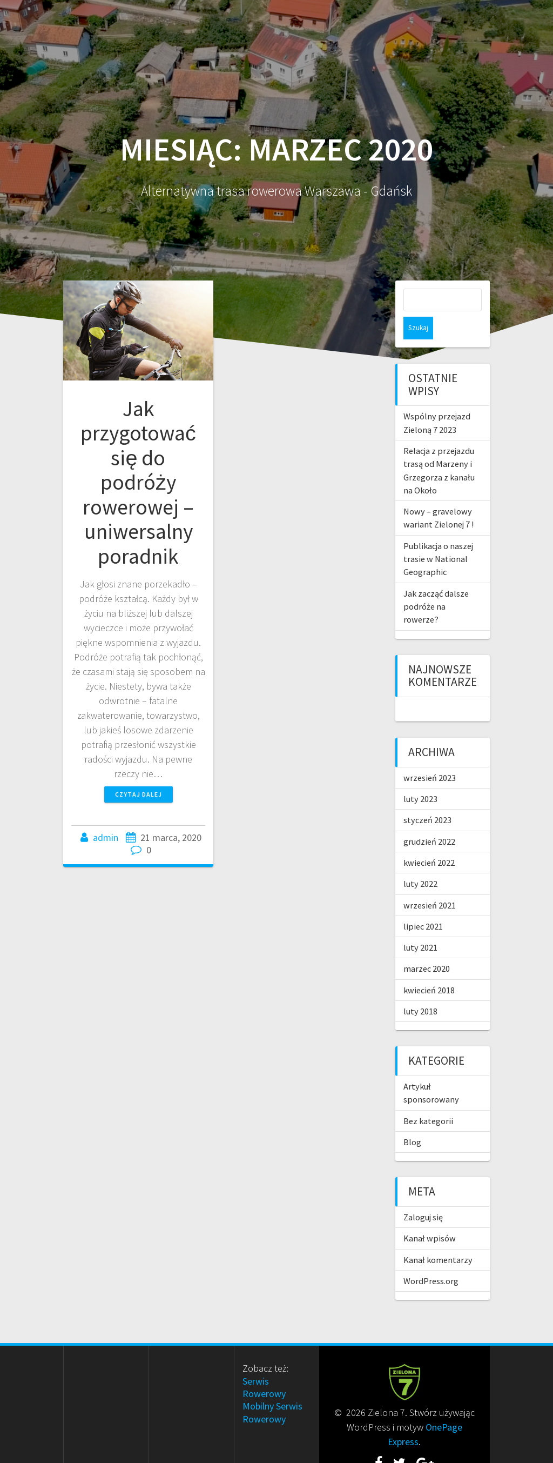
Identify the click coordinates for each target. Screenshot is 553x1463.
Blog (412, 1119)
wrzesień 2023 (429, 755)
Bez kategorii (428, 1098)
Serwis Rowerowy (264, 1364)
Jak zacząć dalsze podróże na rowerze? (436, 584)
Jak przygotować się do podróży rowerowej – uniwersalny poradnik (138, 482)
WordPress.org (430, 1258)
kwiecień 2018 (429, 967)
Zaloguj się (423, 1194)
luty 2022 (420, 861)
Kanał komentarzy (438, 1237)
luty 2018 (420, 988)
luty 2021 (420, 924)
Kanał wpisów (429, 1215)
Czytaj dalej (138, 794)
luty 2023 (420, 776)
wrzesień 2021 (429, 882)
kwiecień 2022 (429, 839)
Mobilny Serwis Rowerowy (272, 1389)
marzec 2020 (426, 945)
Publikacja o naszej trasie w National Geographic (438, 536)
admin (105, 837)
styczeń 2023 (427, 797)
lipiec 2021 (423, 903)
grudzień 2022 (429, 818)
